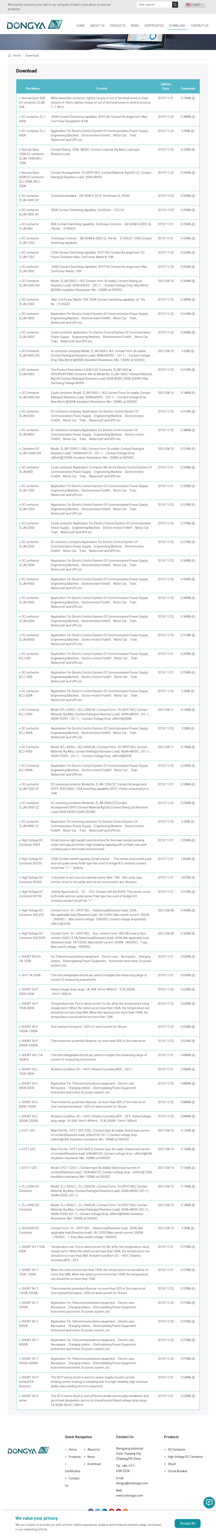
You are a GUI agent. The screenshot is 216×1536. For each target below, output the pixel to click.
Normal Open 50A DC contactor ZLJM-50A (32, 102)
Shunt (172, 1464)
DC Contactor (177, 1449)
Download (177, 25)
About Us (97, 25)
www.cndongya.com (129, 1495)
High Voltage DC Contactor (185, 1456)
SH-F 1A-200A (31, 975)
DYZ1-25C (28, 1130)
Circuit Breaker (178, 1471)
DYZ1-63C (28, 1149)
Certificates (154, 25)
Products (118, 25)
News (135, 25)
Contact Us (200, 25)
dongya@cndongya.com (132, 1483)
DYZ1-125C (29, 1167)
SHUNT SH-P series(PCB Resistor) (29, 1382)
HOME (81, 25)
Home (17, 55)
